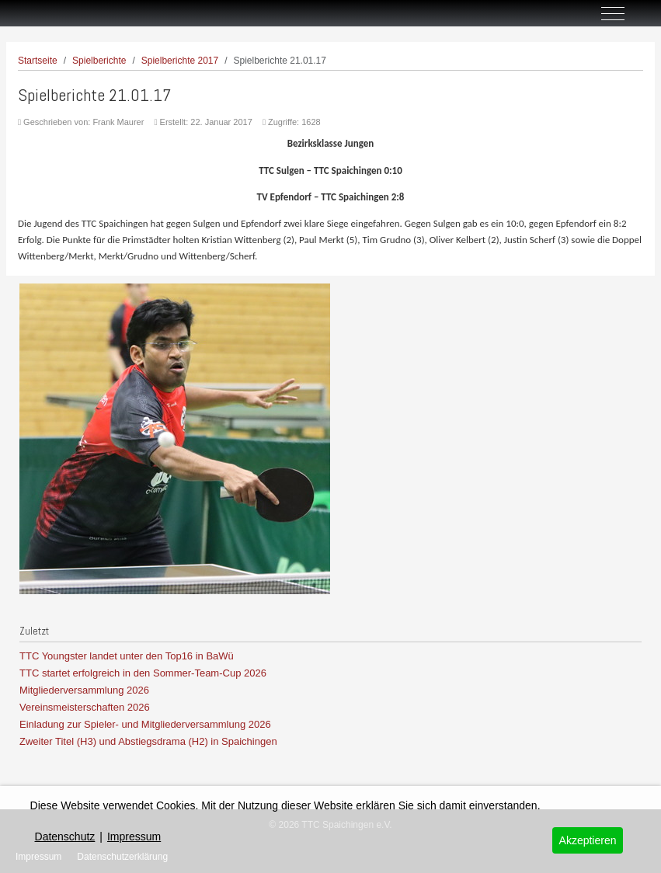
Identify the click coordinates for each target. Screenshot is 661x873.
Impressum (134, 836)
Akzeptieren (588, 840)
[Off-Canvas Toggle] (612, 13)
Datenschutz (65, 836)
